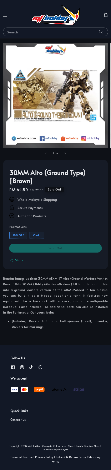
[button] (5, 14)
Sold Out (55, 248)
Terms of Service (21, 457)
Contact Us (18, 420)
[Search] (101, 32)
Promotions (18, 226)
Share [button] (16, 260)
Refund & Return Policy (71, 457)
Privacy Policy (44, 457)
